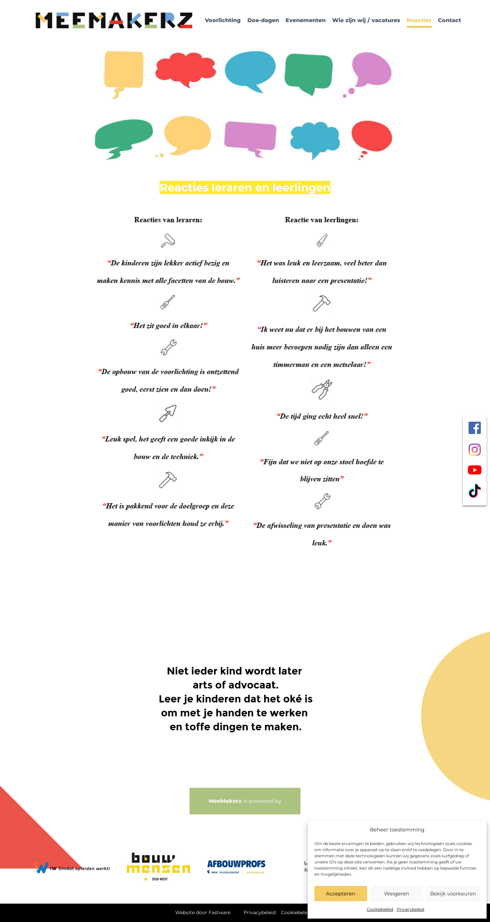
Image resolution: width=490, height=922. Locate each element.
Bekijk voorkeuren (453, 893)
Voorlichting (223, 20)
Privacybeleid (410, 909)
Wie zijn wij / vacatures (366, 20)
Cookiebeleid (380, 909)
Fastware (219, 912)
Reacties (419, 20)
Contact (449, 20)
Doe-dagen (263, 20)
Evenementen (305, 20)
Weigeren (396, 893)
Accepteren (340, 893)
